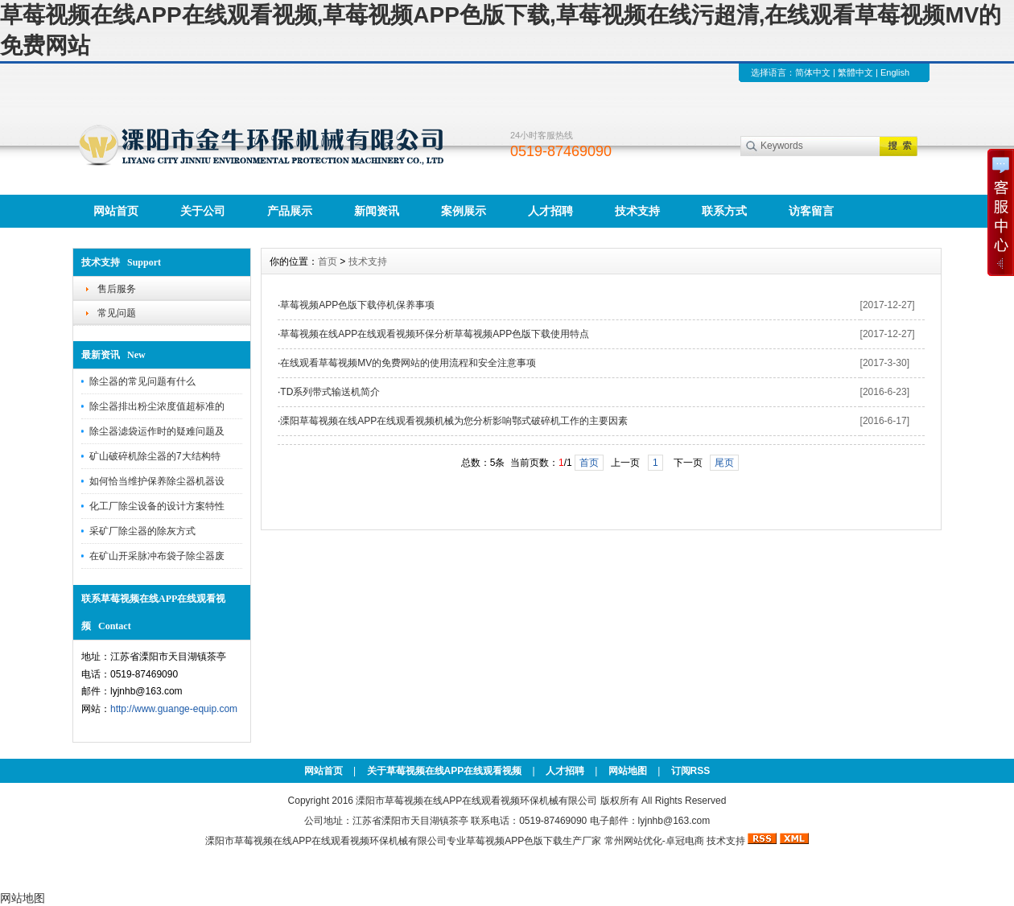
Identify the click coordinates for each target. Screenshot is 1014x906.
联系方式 (724, 210)
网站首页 (115, 210)
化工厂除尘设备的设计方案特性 (157, 506)
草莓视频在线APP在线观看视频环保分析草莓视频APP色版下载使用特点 (434, 334)
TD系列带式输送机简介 (330, 391)
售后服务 (116, 288)
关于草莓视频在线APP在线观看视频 (444, 770)
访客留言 (811, 210)
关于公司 (202, 210)
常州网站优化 (633, 840)
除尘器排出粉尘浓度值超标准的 (157, 406)
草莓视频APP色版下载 (514, 840)
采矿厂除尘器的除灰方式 (142, 531)
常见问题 (116, 313)
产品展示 (289, 210)
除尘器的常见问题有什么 (142, 381)
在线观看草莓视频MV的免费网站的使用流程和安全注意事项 (408, 363)
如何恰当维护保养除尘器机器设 (157, 481)
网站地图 (627, 770)
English (894, 72)
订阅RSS (691, 770)
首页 (327, 261)
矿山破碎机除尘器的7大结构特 (155, 456)
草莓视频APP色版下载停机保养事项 (357, 305)
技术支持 (637, 210)
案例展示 (463, 210)
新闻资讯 (376, 210)
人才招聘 (550, 210)
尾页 (724, 462)
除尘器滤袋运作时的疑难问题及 (157, 431)
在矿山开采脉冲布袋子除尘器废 (157, 556)
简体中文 (813, 72)
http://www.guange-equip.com (173, 709)
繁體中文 (855, 72)
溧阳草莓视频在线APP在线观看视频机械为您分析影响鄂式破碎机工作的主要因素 (454, 420)
